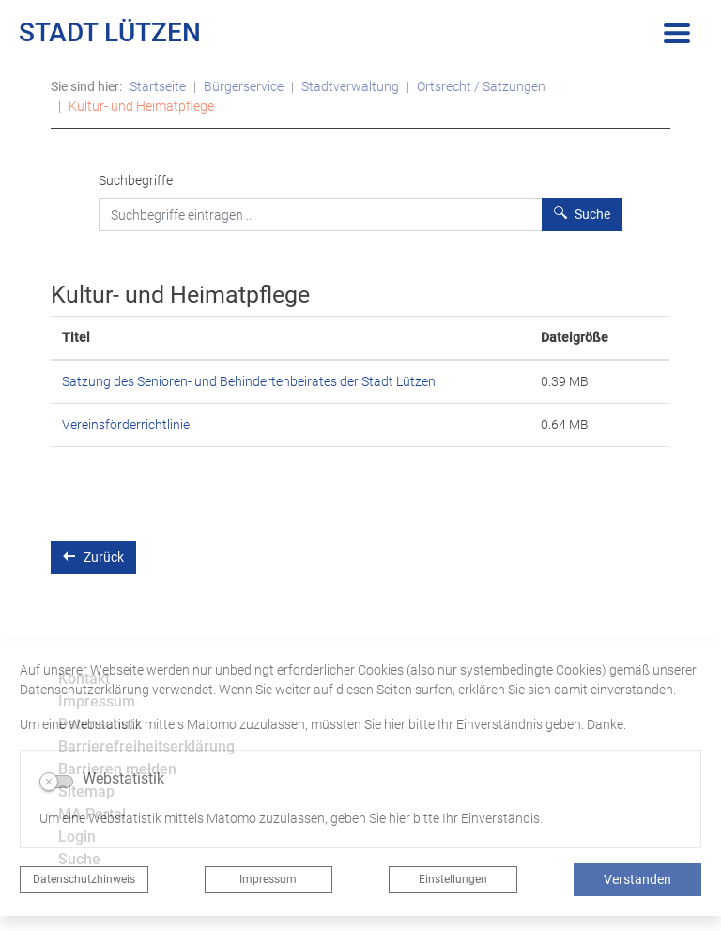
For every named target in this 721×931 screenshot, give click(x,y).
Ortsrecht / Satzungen (481, 86)
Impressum (268, 879)
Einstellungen (453, 879)
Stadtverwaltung (350, 86)
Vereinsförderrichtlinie (126, 424)
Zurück (93, 557)
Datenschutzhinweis (84, 879)
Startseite (158, 86)
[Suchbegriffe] (321, 214)
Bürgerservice (244, 86)
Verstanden (637, 879)
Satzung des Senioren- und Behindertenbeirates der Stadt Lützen (249, 381)
